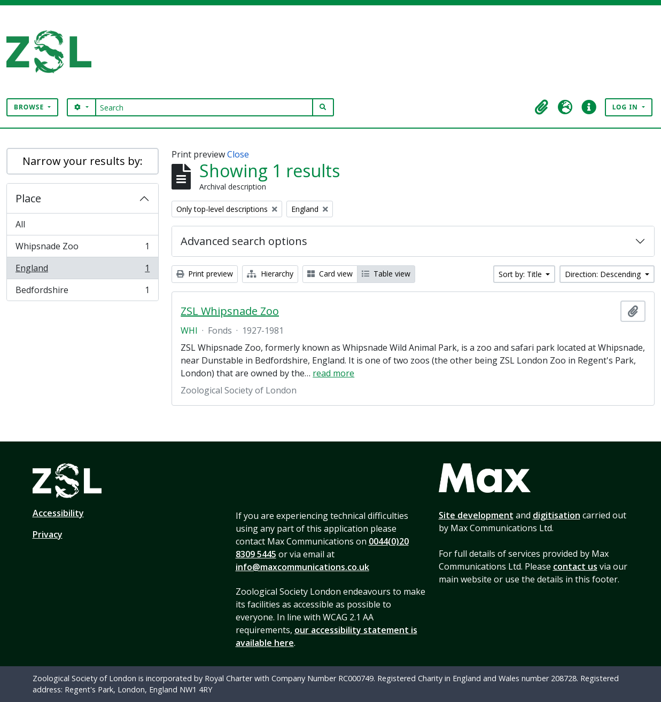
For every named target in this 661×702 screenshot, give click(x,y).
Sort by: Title (521, 274)
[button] (542, 107)
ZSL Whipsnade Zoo (230, 311)
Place (28, 198)
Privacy (48, 534)
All (20, 224)
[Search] (204, 107)
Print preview (204, 274)
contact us (575, 566)
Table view (386, 274)
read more (333, 373)
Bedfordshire (82, 292)
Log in (626, 107)
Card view (330, 274)
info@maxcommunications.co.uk (302, 567)
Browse (30, 107)
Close (238, 154)
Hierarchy (270, 274)
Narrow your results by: (82, 161)
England (82, 270)
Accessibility (58, 513)
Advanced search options (244, 241)
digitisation (556, 515)
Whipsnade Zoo (82, 248)
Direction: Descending (604, 274)
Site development (476, 515)
